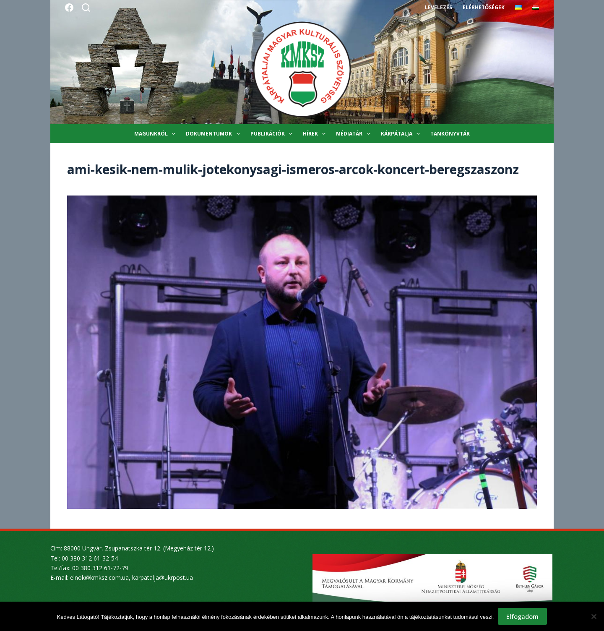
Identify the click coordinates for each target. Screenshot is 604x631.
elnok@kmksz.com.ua (99, 577)
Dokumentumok (214, 134)
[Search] (86, 7)
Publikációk (273, 134)
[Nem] (593, 616)
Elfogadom (522, 616)
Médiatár (354, 134)
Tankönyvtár (450, 133)
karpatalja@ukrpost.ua (162, 577)
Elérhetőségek (484, 7)
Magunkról (156, 134)
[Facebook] (69, 7)
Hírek (316, 134)
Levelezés (438, 7)
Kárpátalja (402, 134)
